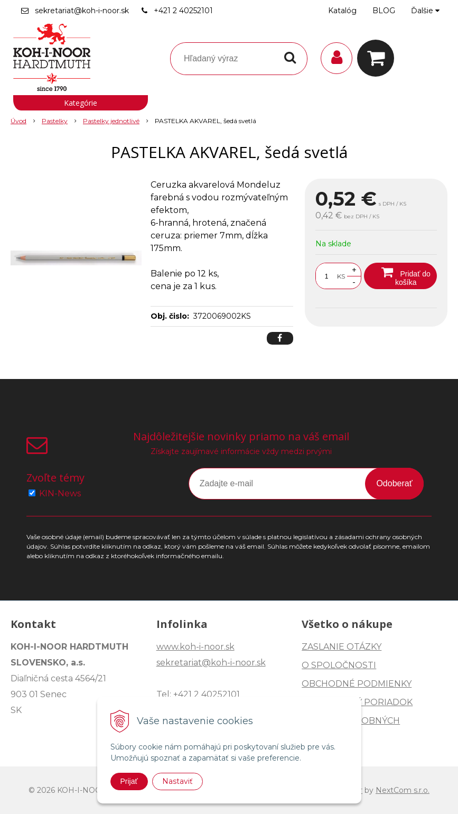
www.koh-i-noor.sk (195, 647)
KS (341, 276)
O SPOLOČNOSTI (339, 665)
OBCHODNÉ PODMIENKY (357, 684)
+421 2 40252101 (183, 10)
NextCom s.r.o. (402, 790)
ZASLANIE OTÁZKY (341, 647)
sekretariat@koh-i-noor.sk (82, 10)
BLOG (383, 10)
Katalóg (342, 10)
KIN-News (60, 493)
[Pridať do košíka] (400, 276)
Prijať (129, 781)
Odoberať (394, 483)
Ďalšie (425, 10)
